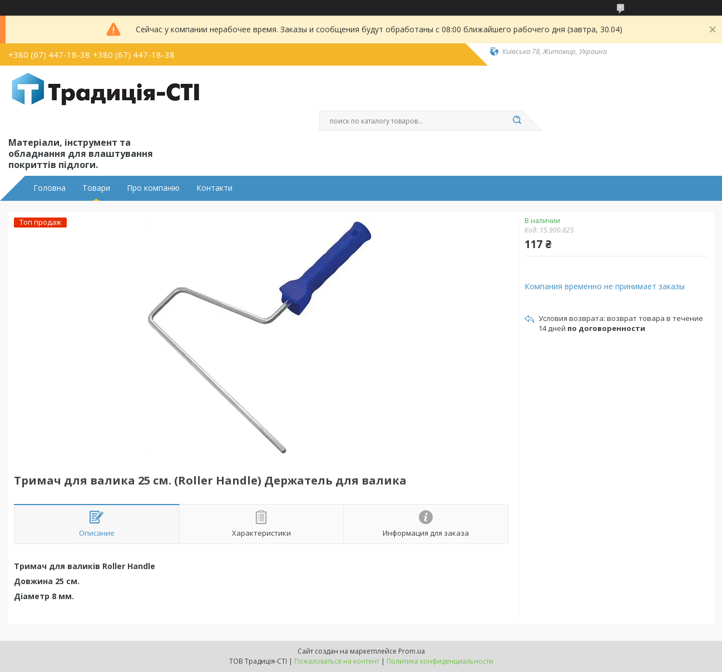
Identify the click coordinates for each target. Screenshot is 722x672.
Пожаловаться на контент (336, 661)
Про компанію (153, 188)
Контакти (214, 188)
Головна (49, 188)
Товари (96, 188)
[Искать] (517, 121)
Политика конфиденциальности (440, 661)
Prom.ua (411, 651)
